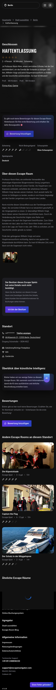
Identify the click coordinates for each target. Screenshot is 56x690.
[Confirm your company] (17, 309)
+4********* (9, 333)
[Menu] (48, 5)
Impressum (7, 642)
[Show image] (10, 257)
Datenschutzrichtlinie (11, 651)
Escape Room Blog (10, 630)
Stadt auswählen (9, 626)
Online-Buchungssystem (13, 613)
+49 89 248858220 (11, 661)
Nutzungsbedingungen (12, 647)
